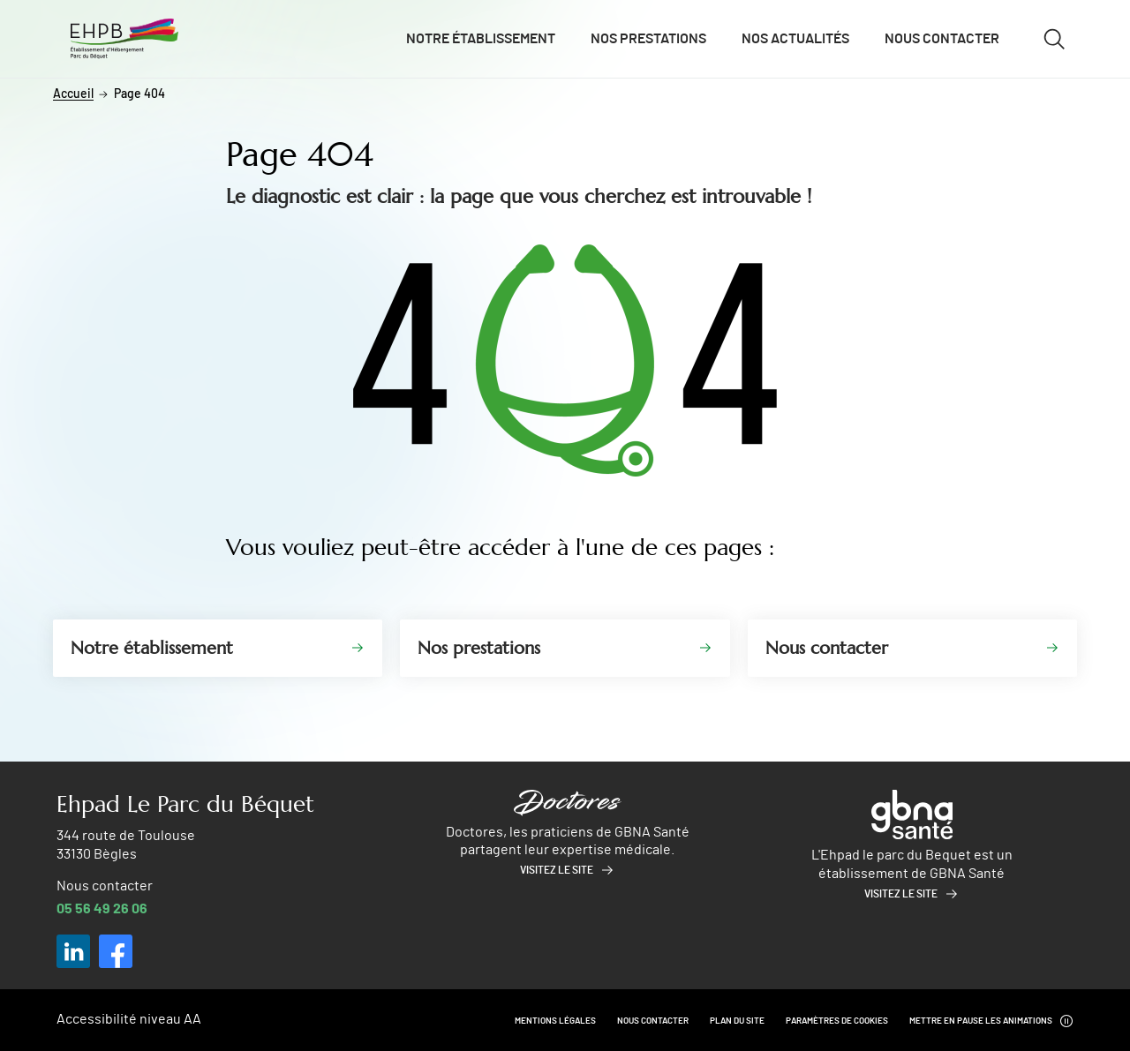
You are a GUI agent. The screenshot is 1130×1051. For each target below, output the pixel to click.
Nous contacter (942, 39)
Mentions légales (555, 1021)
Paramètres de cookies (837, 1021)
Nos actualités (795, 39)
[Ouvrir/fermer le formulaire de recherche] (1054, 38)
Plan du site (737, 1021)
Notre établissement (480, 39)
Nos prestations (648, 39)
